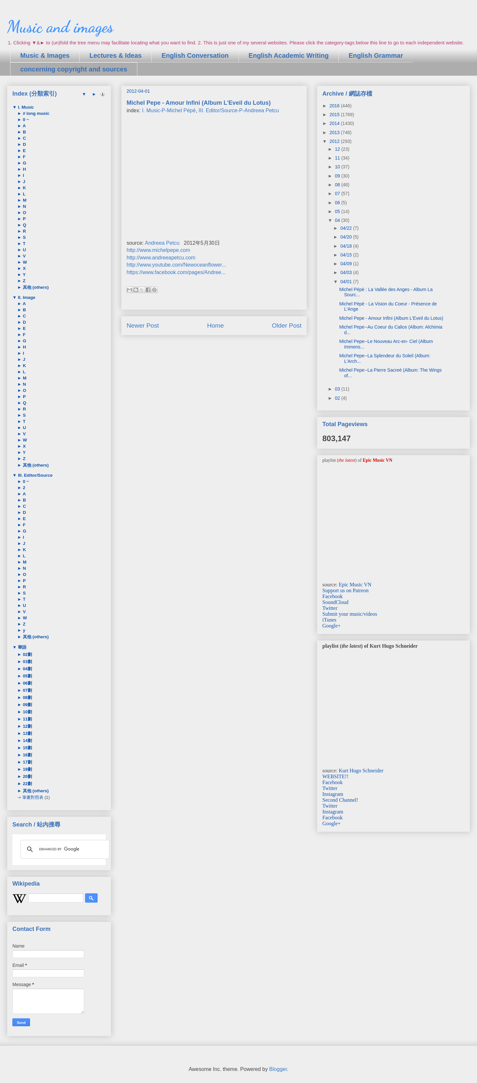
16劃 (27, 754)
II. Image (26, 297)
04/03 (346, 272)
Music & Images (44, 55)
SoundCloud (335, 602)
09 (338, 175)
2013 (335, 132)
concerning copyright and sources (73, 69)
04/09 (346, 263)
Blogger (278, 1069)
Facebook (332, 596)
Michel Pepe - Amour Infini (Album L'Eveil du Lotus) (391, 318)
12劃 (27, 726)
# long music (35, 113)
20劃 (27, 776)
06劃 (27, 683)
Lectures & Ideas (115, 55)
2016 (335, 105)
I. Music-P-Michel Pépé (169, 110)
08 (338, 184)
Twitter (329, 608)
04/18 (346, 246)
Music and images (60, 27)
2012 (335, 141)
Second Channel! (340, 800)
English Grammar (375, 55)
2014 (335, 123)
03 (338, 389)
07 (338, 193)
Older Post (286, 325)
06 (338, 202)
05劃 (27, 675)
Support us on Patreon (345, 590)
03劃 (27, 661)
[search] (64, 849)
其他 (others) (35, 287)
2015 (335, 114)
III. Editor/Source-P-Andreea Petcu (239, 110)
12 (338, 149)
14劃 (27, 740)
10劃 (27, 711)
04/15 (346, 254)
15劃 (27, 747)
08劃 (27, 697)
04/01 (346, 281)
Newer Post (143, 325)
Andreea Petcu (162, 243)
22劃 (27, 783)
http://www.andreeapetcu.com (161, 257)
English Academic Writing (289, 55)
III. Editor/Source (35, 475)
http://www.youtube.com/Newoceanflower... (176, 265)
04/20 (346, 237)
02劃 (27, 654)
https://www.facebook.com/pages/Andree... (176, 272)
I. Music (25, 107)
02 (338, 398)
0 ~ (25, 119)
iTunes (329, 620)
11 (338, 158)
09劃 (27, 704)
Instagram (332, 794)
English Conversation (195, 55)
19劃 (27, 769)
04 (338, 220)
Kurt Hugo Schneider (361, 770)
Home (215, 325)
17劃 (27, 762)
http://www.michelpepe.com (158, 250)
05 (338, 211)
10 (338, 166)
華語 (21, 647)
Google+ (331, 625)
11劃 (27, 719)
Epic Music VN (355, 584)
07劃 (27, 690)
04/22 (346, 228)
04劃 (27, 668)
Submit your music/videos (349, 614)
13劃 (27, 733)
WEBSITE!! (335, 776)
